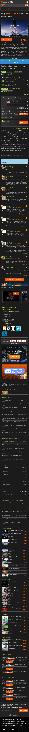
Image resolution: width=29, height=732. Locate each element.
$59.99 (23, 122)
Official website (6, 40)
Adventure (16, 311)
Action (10, 311)
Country (4, 101)
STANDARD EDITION (15, 88)
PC (3, 71)
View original (24, 202)
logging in (4, 162)
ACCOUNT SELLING (7, 91)
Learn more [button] (19, 725)
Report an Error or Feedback (20, 128)
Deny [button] (4, 729)
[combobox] (16, 102)
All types (4, 88)
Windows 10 (8, 323)
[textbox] (13, 102)
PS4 (10, 71)
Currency (4, 105)
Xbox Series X (6, 74)
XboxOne (17, 71)
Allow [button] (13, 729)
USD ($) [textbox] (10, 105)
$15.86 (23, 114)
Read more (14, 58)
